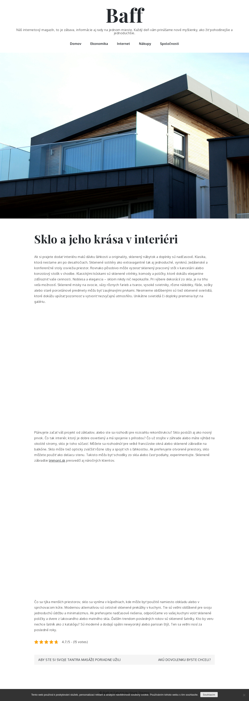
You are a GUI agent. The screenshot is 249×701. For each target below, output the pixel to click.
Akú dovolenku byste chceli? (184, 660)
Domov (75, 44)
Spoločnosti (169, 44)
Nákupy (145, 44)
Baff (124, 14)
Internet (123, 44)
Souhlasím (209, 694)
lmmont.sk (57, 460)
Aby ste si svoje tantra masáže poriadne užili (79, 660)
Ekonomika (99, 44)
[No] (244, 695)
